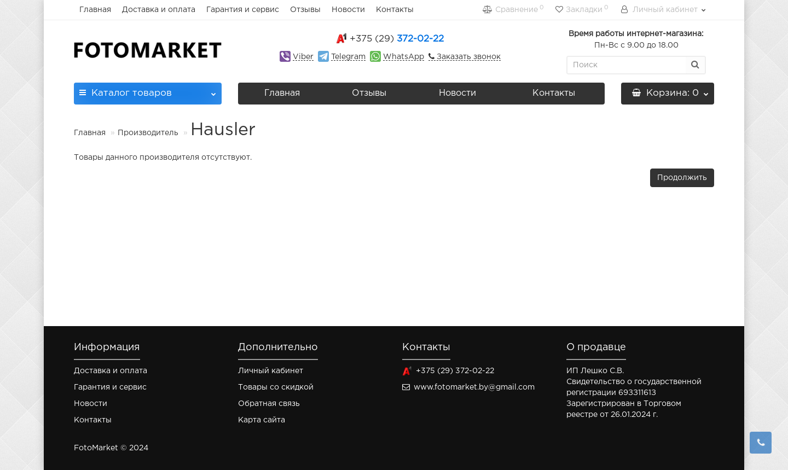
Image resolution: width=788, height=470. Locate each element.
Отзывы (305, 10)
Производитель (148, 133)
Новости (348, 10)
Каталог (147, 90)
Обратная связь (269, 404)
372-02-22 (397, 39)
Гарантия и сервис (242, 10)
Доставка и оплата (158, 10)
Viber (303, 57)
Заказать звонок (467, 57)
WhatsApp (403, 57)
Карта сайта (261, 420)
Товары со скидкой (276, 387)
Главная (95, 10)
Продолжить (682, 178)
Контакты (395, 10)
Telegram (348, 57)
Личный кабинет (270, 371)
